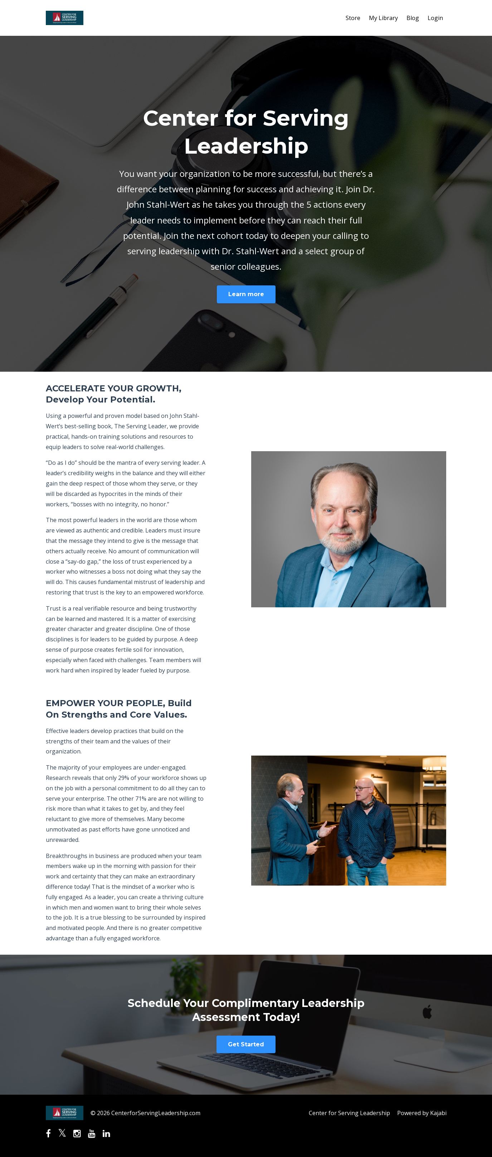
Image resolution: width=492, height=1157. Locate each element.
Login (435, 18)
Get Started (246, 1044)
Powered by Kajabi (422, 1113)
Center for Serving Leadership (349, 1113)
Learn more (246, 294)
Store (353, 18)
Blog (412, 18)
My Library (383, 18)
